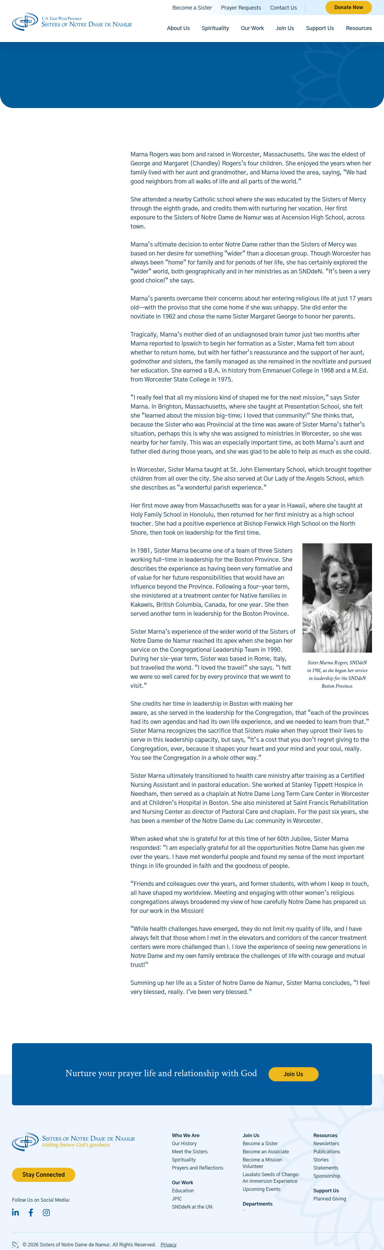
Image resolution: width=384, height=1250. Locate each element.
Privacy (168, 1244)
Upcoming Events (261, 1189)
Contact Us (283, 8)
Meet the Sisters (190, 1151)
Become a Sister (192, 8)
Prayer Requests (241, 8)
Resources (359, 28)
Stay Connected (43, 1175)
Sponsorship (326, 1176)
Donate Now (348, 7)
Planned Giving (329, 1199)
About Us (178, 28)
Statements (325, 1168)
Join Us (285, 28)
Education (183, 1190)
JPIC (177, 1199)
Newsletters (326, 1143)
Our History (184, 1143)
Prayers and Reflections (197, 1168)
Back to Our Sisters (46, 123)
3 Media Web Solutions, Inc (15, 1245)
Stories (320, 1160)
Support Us (320, 28)
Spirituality (215, 28)
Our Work (252, 28)
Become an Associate (266, 1151)
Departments (258, 1204)
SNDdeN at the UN (192, 1207)
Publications (326, 1151)
